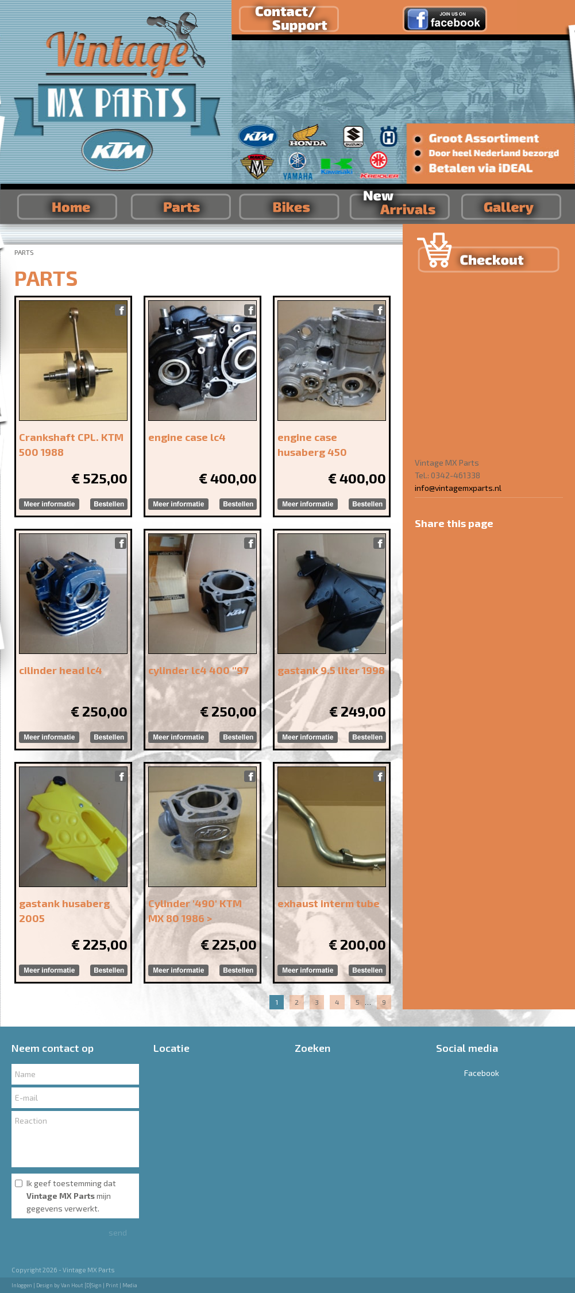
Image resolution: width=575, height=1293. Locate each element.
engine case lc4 (187, 437)
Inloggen (21, 1285)
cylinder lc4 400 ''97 (198, 670)
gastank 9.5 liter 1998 (331, 670)
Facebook (467, 1073)
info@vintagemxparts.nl (458, 488)
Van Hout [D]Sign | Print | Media (99, 1285)
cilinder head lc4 (60, 670)
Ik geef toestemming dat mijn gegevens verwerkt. (71, 1195)
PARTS (24, 252)
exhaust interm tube (328, 903)
